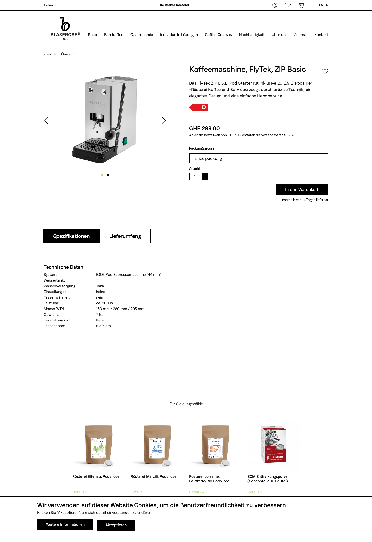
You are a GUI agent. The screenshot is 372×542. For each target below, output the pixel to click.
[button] (102, 175)
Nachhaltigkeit (252, 35)
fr (326, 5)
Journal (300, 35)
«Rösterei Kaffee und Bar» (214, 89)
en (321, 5)
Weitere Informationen (65, 525)
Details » (79, 492)
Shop (92, 35)
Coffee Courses (218, 35)
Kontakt (321, 35)
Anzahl (194, 168)
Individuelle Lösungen (179, 35)
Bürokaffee (113, 35)
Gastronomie (141, 35)
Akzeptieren (116, 525)
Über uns (279, 35)
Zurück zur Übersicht (60, 54)
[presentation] (46, 121)
